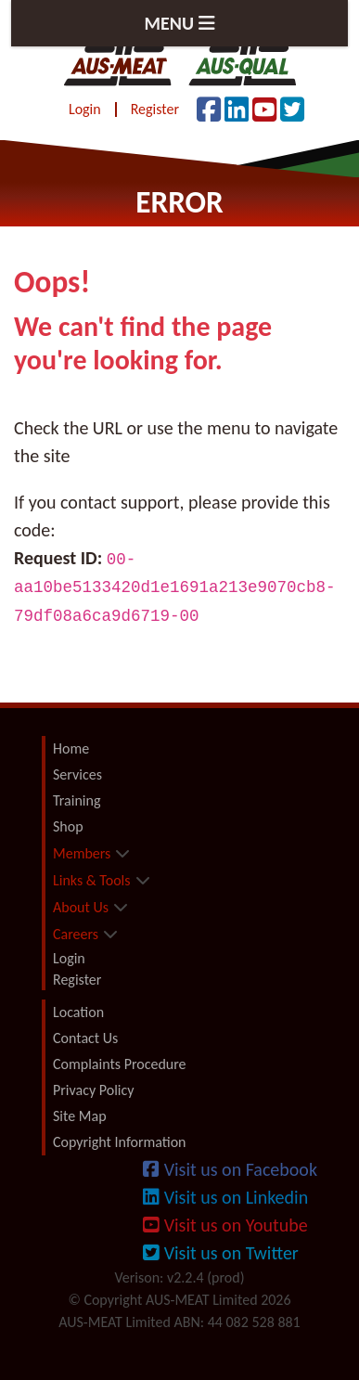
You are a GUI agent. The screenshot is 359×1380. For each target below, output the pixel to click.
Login (85, 109)
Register (155, 109)
